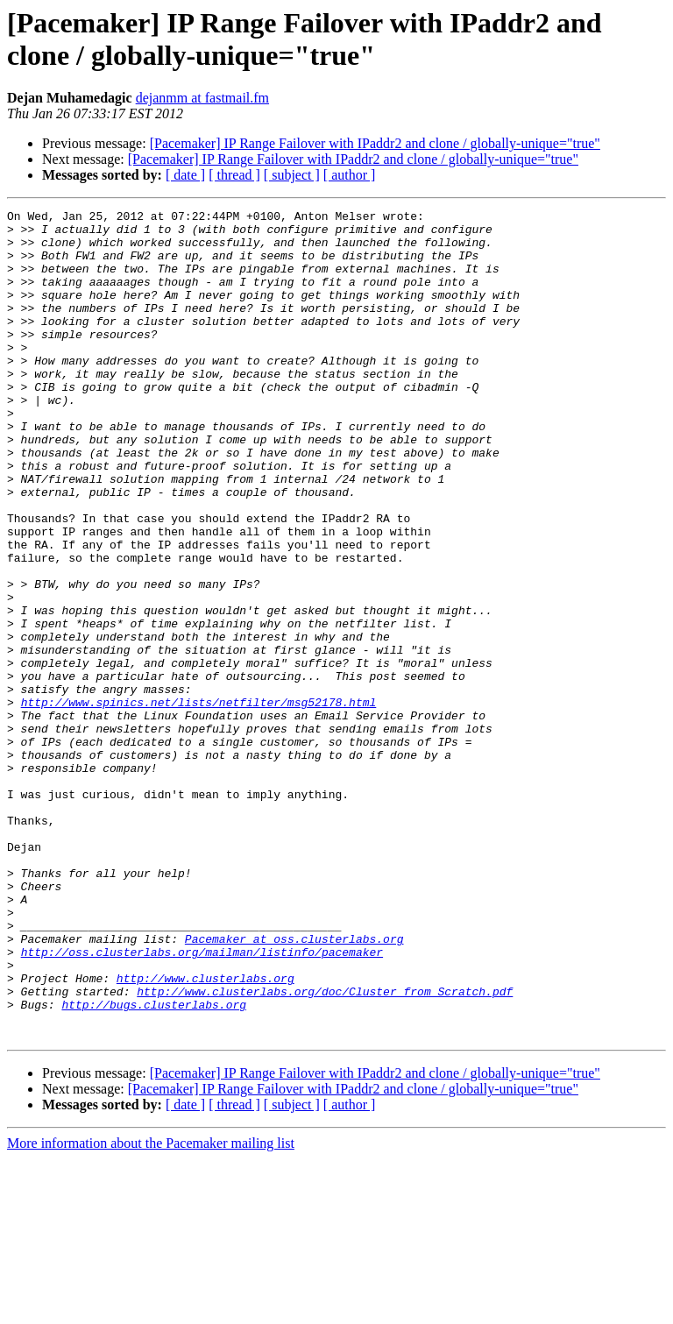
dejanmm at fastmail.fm (202, 97)
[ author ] (349, 174)
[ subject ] (292, 174)
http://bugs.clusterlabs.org (153, 1164)
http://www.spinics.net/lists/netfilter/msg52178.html (199, 802)
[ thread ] (234, 174)
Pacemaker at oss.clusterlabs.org (294, 1086)
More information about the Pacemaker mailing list (150, 1308)
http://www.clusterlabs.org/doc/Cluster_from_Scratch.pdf (325, 1149)
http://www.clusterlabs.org (205, 1133)
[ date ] (185, 174)
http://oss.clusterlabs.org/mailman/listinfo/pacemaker (202, 1101)
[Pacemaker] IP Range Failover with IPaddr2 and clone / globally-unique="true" (375, 143)
